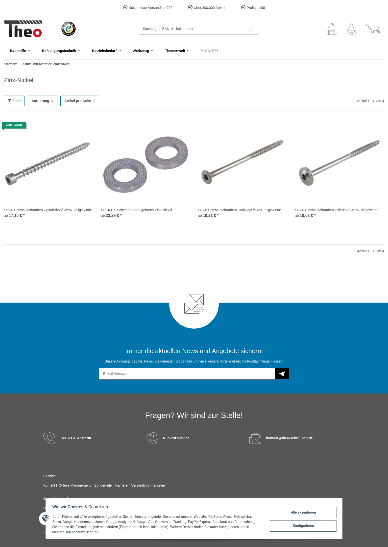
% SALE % (209, 51)
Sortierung (40, 101)
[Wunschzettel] (351, 29)
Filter (14, 101)
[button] (331, 29)
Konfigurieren (301, 525)
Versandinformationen (148, 485)
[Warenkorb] (372, 29)
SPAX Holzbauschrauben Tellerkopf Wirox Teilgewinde (336, 210)
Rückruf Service (176, 438)
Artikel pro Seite (77, 101)
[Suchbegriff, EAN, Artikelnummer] (192, 29)
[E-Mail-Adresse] (187, 374)
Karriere (122, 485)
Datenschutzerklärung (83, 532)
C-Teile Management (75, 485)
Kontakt (49, 485)
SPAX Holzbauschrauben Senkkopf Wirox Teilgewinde (239, 210)
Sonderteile (103, 485)
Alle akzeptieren (301, 513)
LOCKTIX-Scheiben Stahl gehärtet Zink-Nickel (136, 210)
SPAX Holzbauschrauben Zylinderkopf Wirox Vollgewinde (48, 210)
